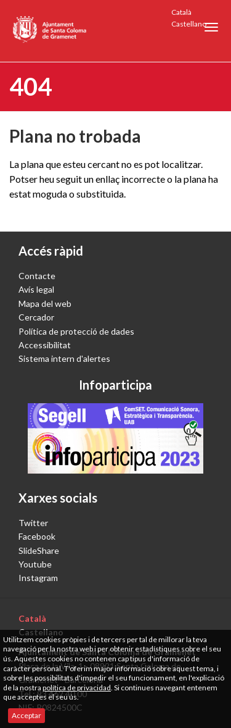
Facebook (36, 536)
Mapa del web (44, 303)
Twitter (33, 522)
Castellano (188, 23)
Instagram (38, 577)
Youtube (35, 564)
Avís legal (36, 289)
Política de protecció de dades (76, 331)
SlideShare (38, 550)
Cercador (36, 317)
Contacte (36, 275)
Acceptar (26, 715)
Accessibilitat (44, 345)
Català (181, 12)
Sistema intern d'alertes (64, 358)
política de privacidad (77, 687)
